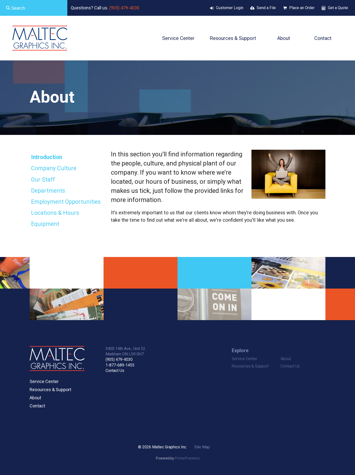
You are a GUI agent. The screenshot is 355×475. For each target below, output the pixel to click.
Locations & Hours (55, 213)
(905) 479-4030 (124, 7)
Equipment (45, 224)
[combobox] (33, 7)
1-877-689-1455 (120, 365)
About (283, 38)
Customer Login (229, 7)
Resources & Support (233, 38)
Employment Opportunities (66, 202)
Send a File (266, 7)
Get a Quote (338, 7)
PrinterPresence (187, 458)
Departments (48, 190)
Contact (323, 38)
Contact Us (115, 370)
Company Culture (53, 168)
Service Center (178, 38)
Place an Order (302, 7)
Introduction (46, 157)
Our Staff (43, 179)
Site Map (202, 447)
